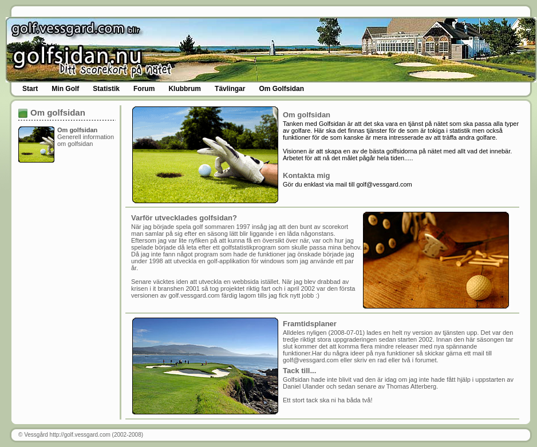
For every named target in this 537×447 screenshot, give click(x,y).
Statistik (106, 89)
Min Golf (65, 89)
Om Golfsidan (281, 89)
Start (30, 89)
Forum (144, 89)
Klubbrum (184, 89)
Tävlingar (230, 89)
